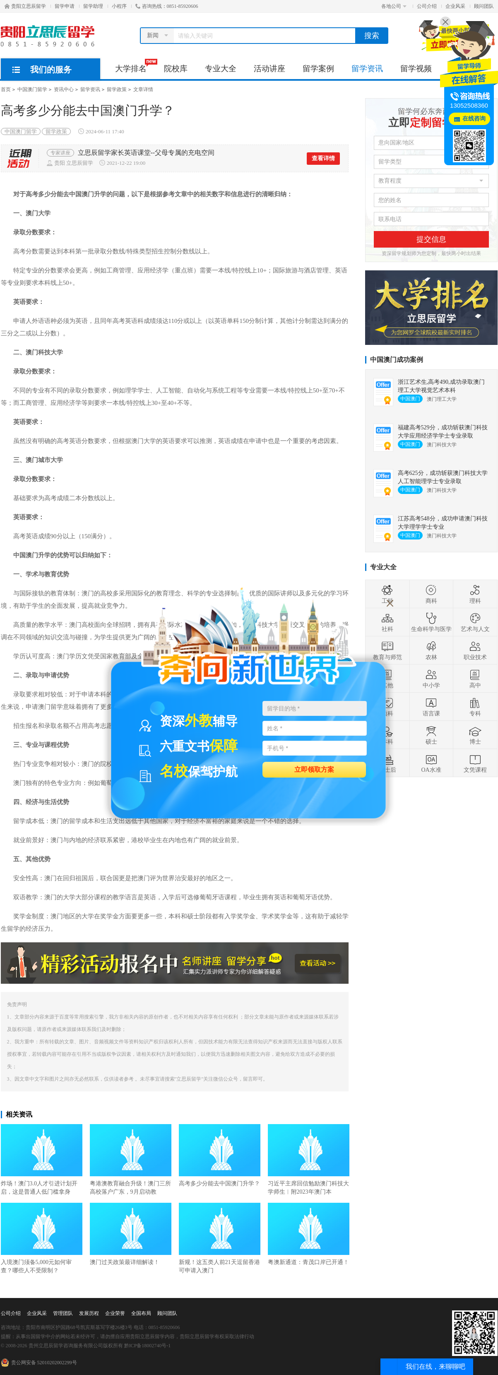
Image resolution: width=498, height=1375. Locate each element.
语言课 (431, 707)
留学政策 (117, 89)
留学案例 (318, 68)
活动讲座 (269, 68)
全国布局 (141, 1313)
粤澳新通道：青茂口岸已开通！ (308, 1234)
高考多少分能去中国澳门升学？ (219, 1155)
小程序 (119, 6)
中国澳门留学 (32, 89)
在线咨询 (474, 119)
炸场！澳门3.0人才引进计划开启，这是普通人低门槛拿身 (41, 1159)
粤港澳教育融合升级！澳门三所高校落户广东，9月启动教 (130, 1159)
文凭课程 (475, 763)
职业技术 (475, 650)
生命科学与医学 (431, 622)
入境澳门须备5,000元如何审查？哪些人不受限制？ (41, 1238)
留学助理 (93, 6)
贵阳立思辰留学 (25, 6)
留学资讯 (367, 68)
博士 (475, 735)
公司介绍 (427, 6)
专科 (475, 707)
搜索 (371, 35)
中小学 (431, 679)
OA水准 (431, 763)
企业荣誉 (115, 1313)
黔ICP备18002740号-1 (147, 1346)
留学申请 (65, 6)
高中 (475, 679)
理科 (475, 594)
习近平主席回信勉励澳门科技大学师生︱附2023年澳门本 (308, 1159)
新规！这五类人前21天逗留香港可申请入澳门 (219, 1238)
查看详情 (323, 158)
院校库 (176, 68)
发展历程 (89, 1313)
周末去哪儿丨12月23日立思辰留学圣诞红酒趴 (144, 152)
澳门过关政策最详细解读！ (130, 1234)
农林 (431, 650)
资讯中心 (64, 89)
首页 (6, 89)
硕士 (431, 735)
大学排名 (135, 66)
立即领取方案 (314, 769)
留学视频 (416, 68)
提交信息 (431, 239)
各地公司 (394, 6)
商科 (431, 594)
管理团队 (63, 1313)
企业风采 (455, 6)
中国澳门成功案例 (396, 359)
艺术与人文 (475, 622)
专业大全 (220, 68)
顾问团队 (484, 6)
